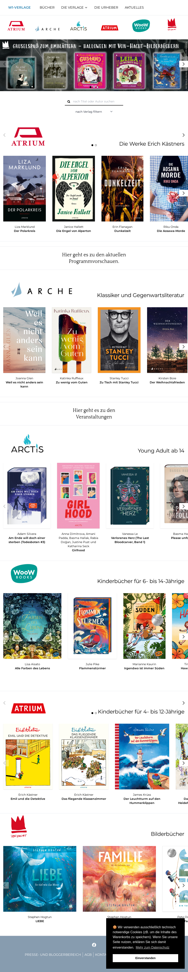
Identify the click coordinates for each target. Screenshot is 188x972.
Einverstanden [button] (145, 958)
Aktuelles (134, 7)
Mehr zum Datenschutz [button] (153, 947)
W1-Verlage (19, 7)
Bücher (47, 7)
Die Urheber (106, 7)
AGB (88, 955)
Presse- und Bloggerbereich (53, 955)
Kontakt (102, 955)
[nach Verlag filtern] (94, 111)
